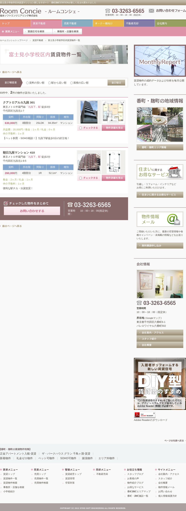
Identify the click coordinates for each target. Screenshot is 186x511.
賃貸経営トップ (73, 474)
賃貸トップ (9, 474)
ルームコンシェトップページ (14, 40)
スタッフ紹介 (165, 478)
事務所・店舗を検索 (13, 487)
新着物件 (5, 458)
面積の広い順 (79, 82)
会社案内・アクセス (168, 474)
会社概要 (163, 483)
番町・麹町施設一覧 (137, 496)
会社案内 (162, 23)
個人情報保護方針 (167, 496)
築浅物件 (87, 458)
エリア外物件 (106, 458)
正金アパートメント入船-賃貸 (18, 453)
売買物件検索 (41, 483)
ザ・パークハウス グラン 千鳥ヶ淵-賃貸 (66, 453)
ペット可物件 (46, 458)
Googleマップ (153, 318)
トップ (5, 23)
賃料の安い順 (35, 82)
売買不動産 (70, 23)
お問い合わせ (165, 491)
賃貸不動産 (39, 23)
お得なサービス (135, 487)
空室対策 (70, 483)
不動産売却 (132, 23)
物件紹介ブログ (135, 483)
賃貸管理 (70, 478)
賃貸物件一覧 (10, 478)
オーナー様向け (104, 23)
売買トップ (40, 474)
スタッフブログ (135, 474)
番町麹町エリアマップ (139, 491)
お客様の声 (133, 478)
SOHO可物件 (68, 458)
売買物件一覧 (41, 478)
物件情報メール (166, 487)
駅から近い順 (57, 82)
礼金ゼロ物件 (24, 458)
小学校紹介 (9, 491)
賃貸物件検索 (10, 483)
